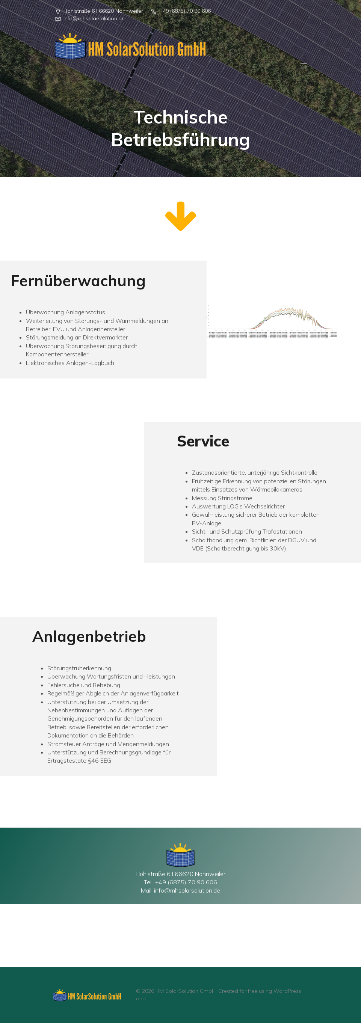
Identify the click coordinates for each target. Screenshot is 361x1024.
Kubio (154, 999)
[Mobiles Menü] (303, 66)
